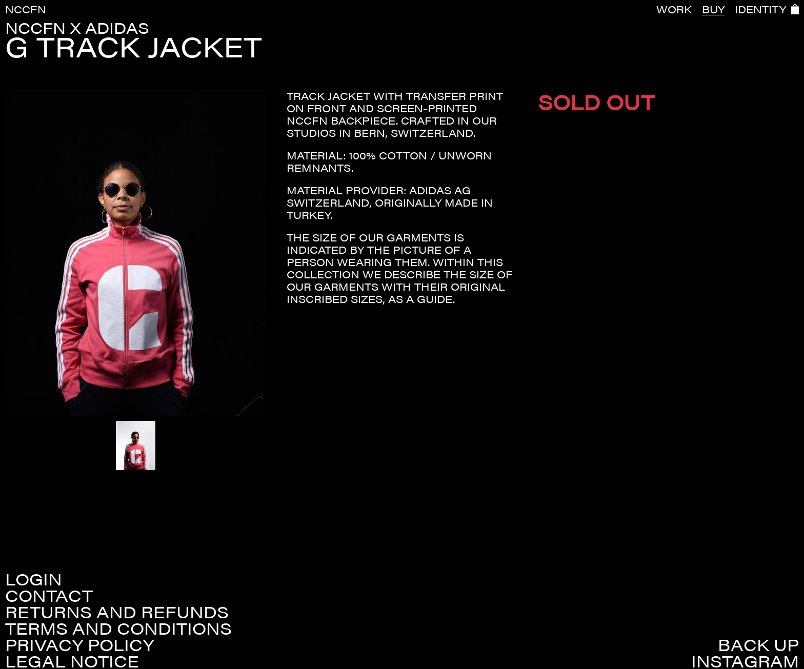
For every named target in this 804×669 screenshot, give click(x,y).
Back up (758, 644)
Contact (49, 595)
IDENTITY (760, 9)
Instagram (745, 661)
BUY (713, 9)
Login (33, 579)
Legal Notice (72, 661)
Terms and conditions (118, 628)
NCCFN (25, 9)
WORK (674, 9)
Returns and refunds (117, 611)
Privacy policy (79, 644)
